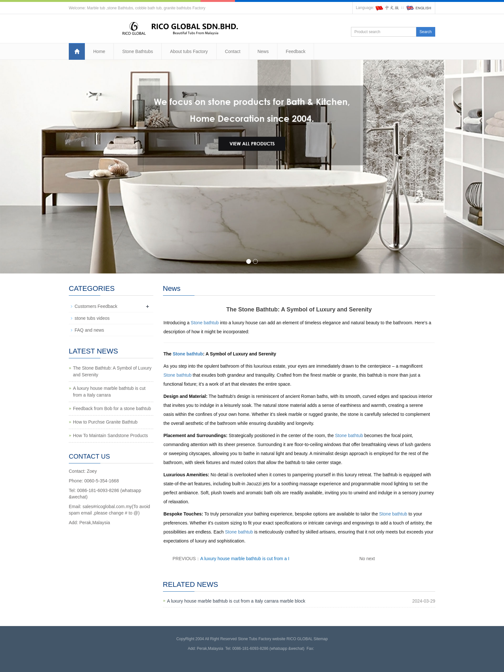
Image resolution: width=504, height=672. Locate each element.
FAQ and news (89, 330)
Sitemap (321, 639)
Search (425, 32)
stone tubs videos (92, 318)
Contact (232, 51)
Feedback (295, 51)
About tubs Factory (189, 51)
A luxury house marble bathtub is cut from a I (244, 558)
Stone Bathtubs (137, 51)
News (263, 51)
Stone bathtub (205, 322)
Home (99, 51)
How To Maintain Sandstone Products (110, 435)
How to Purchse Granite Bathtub (105, 422)
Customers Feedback (96, 306)
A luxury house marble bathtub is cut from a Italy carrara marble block (236, 601)
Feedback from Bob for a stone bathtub (112, 408)
